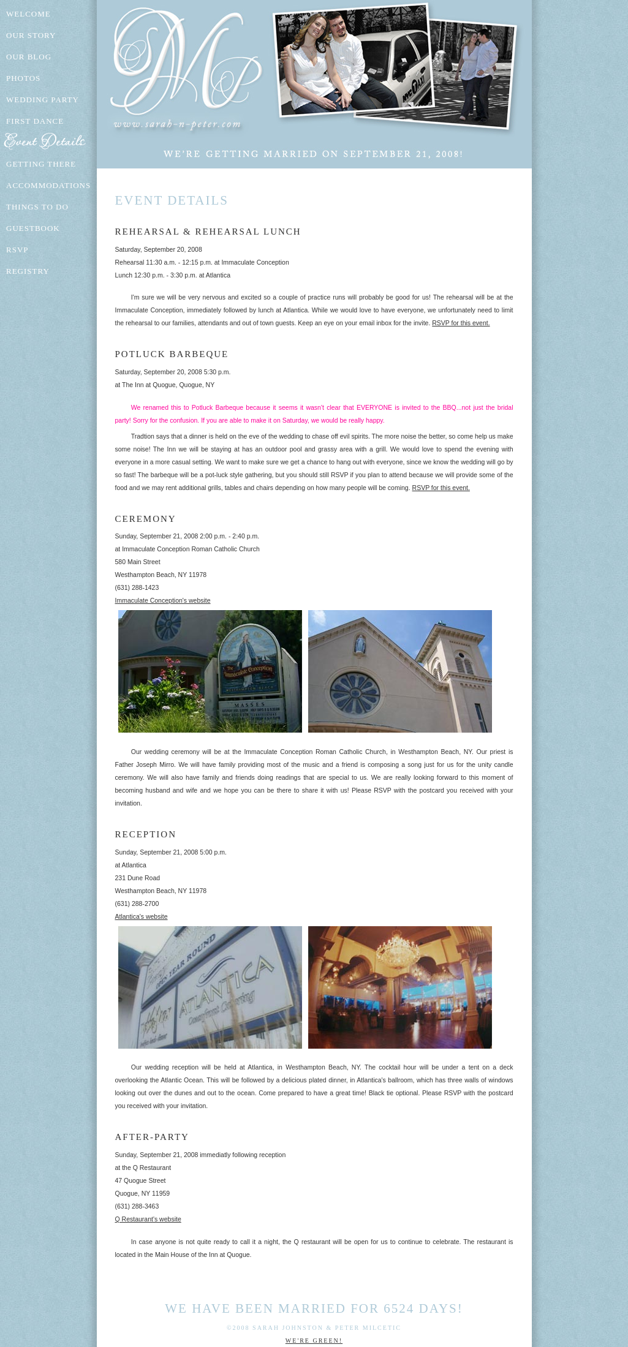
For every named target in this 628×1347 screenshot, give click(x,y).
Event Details (49, 142)
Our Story (31, 35)
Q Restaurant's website (148, 1219)
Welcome (28, 13)
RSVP (17, 249)
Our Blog (28, 56)
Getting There (41, 163)
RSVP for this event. (461, 322)
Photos (23, 78)
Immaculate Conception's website (163, 600)
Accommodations (48, 185)
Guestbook (33, 228)
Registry (28, 271)
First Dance (35, 121)
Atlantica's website (141, 916)
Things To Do (37, 206)
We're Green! (314, 1340)
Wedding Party (42, 99)
